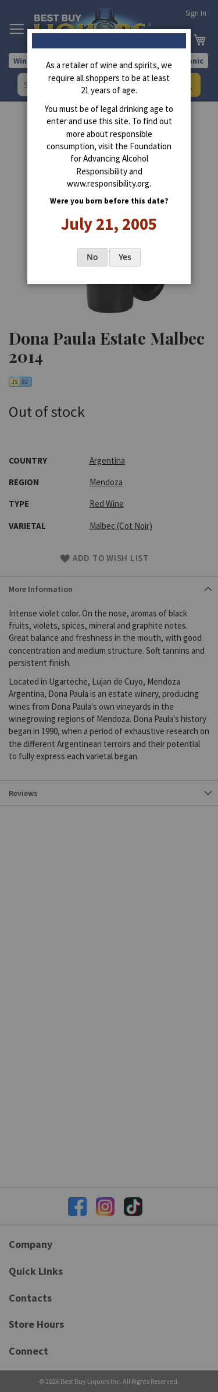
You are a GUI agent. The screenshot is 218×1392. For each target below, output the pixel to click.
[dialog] (109, 696)
